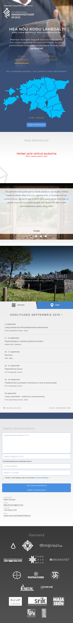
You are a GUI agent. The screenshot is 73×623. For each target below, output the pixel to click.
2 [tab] (36, 236)
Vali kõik (31, 117)
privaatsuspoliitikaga (41, 478)
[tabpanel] (36, 211)
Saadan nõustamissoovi (36, 490)
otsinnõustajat (22, 57)
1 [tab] (31, 236)
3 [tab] (41, 236)
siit (31, 461)
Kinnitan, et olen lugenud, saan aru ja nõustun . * (25, 478)
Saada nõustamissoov (36, 125)
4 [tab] (46, 236)
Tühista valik (40, 117)
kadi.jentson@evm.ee (13, 505)
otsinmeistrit (51, 57)
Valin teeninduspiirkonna (36, 485)
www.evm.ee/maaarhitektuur (17, 515)
